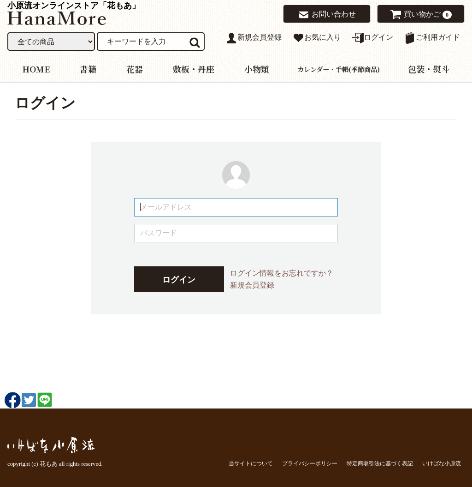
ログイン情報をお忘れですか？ (281, 273)
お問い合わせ (327, 14)
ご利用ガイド (432, 38)
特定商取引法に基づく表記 (380, 463)
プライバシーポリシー (309, 463)
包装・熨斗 (428, 68)
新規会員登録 (254, 38)
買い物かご (418, 14)
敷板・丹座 (193, 68)
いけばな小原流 (441, 463)
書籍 (88, 68)
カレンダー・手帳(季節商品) (338, 68)
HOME (36, 68)
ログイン (372, 38)
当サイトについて (251, 463)
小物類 (256, 68)
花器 (134, 68)
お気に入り (317, 38)
